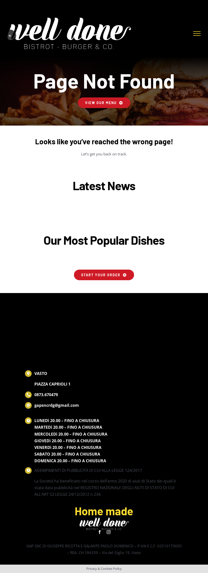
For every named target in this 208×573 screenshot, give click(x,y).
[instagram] (109, 532)
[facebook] (100, 532)
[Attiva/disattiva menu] (197, 33)
